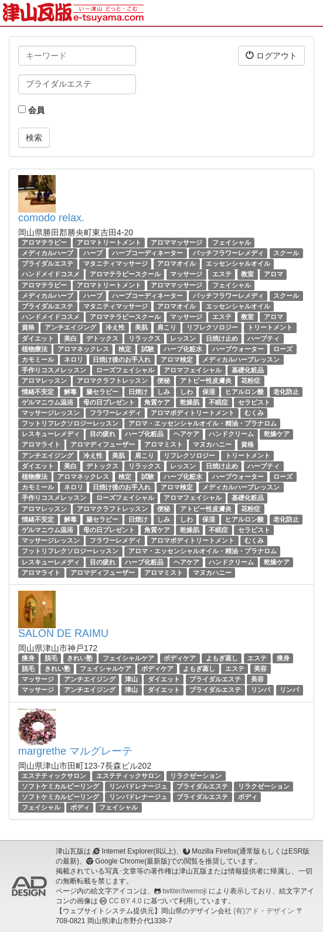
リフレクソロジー (212, 327)
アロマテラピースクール (125, 274)
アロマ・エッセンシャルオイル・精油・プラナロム (202, 423)
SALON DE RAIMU (63, 633)
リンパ (260, 690)
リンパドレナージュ (138, 786)
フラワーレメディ (115, 412)
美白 (70, 338)
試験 (147, 348)
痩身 (28, 658)
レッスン (183, 338)
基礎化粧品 (248, 370)
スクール (286, 252)
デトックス (102, 338)
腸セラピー (102, 391)
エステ (222, 274)
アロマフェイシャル (193, 370)
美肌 (141, 327)
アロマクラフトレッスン (112, 380)
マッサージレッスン (51, 412)
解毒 (70, 391)
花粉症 (250, 380)
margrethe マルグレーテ (75, 751)
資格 (28, 327)
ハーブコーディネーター (147, 252)
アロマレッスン (44, 380)
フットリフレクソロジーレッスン (70, 423)
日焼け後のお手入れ (122, 359)
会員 (31, 110)
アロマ (273, 274)
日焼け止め (222, 338)
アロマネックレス (83, 348)
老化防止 (286, 391)
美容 (260, 668)
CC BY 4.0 (125, 901)
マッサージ (186, 274)
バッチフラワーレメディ (228, 252)
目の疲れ (102, 433)
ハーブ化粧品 (144, 433)
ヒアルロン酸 (244, 391)
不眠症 (218, 402)
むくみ (254, 412)
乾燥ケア (277, 433)
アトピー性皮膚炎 (206, 380)
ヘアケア (186, 433)
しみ (163, 391)
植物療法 (34, 348)
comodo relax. (51, 218)
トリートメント (270, 327)
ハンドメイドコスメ (51, 274)
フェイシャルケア (128, 658)
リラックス (144, 338)
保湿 (208, 391)
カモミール (38, 359)
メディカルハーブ (47, 252)
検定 (124, 348)
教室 (247, 274)
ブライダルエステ (47, 263)
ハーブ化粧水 (183, 348)
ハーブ (93, 252)
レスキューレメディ (51, 433)
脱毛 (51, 658)
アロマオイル (176, 263)
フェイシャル (231, 242)
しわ (186, 391)
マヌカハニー (212, 444)
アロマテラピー (44, 242)
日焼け (138, 391)
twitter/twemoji (184, 891)
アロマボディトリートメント (192, 412)
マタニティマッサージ (115, 263)
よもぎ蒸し (222, 658)
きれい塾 (80, 658)
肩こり (166, 327)
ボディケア (180, 658)
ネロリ (73, 359)
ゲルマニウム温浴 (47, 402)
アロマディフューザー (102, 444)
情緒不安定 (38, 391)
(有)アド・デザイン (263, 911)
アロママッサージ (176, 242)
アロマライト (41, 444)
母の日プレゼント (109, 402)
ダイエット (38, 338)
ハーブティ (263, 338)
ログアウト (271, 55)
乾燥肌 (189, 402)
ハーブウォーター (238, 348)
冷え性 (115, 327)
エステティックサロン (54, 775)
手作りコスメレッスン (54, 370)
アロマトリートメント (109, 242)
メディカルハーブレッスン (241, 359)
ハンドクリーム (231, 433)
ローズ (283, 348)
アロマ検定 (177, 359)
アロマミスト (163, 444)
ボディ (247, 796)
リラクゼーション (196, 775)
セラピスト (254, 402)
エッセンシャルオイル (238, 263)
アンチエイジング (70, 327)
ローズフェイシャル (125, 370)
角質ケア (157, 402)
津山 (131, 679)
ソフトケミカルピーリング (60, 786)
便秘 (163, 380)
